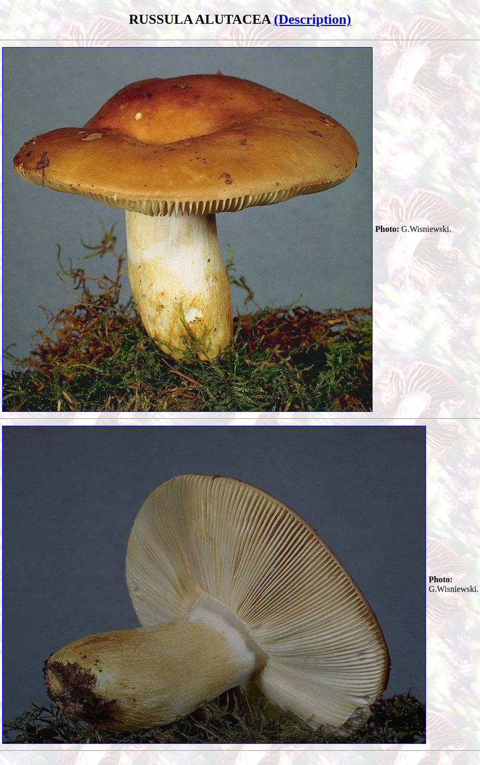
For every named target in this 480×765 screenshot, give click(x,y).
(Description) (312, 19)
